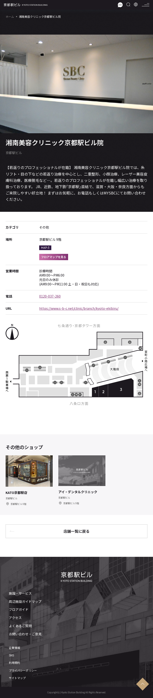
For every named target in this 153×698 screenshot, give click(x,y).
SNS (11, 655)
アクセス (15, 617)
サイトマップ (17, 678)
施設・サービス (20, 593)
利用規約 (14, 663)
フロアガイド (18, 609)
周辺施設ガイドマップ (25, 601)
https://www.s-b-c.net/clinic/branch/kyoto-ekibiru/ (78, 308)
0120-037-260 (50, 296)
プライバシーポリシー (23, 670)
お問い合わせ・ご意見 (25, 634)
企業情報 (14, 648)
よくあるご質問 (20, 626)
